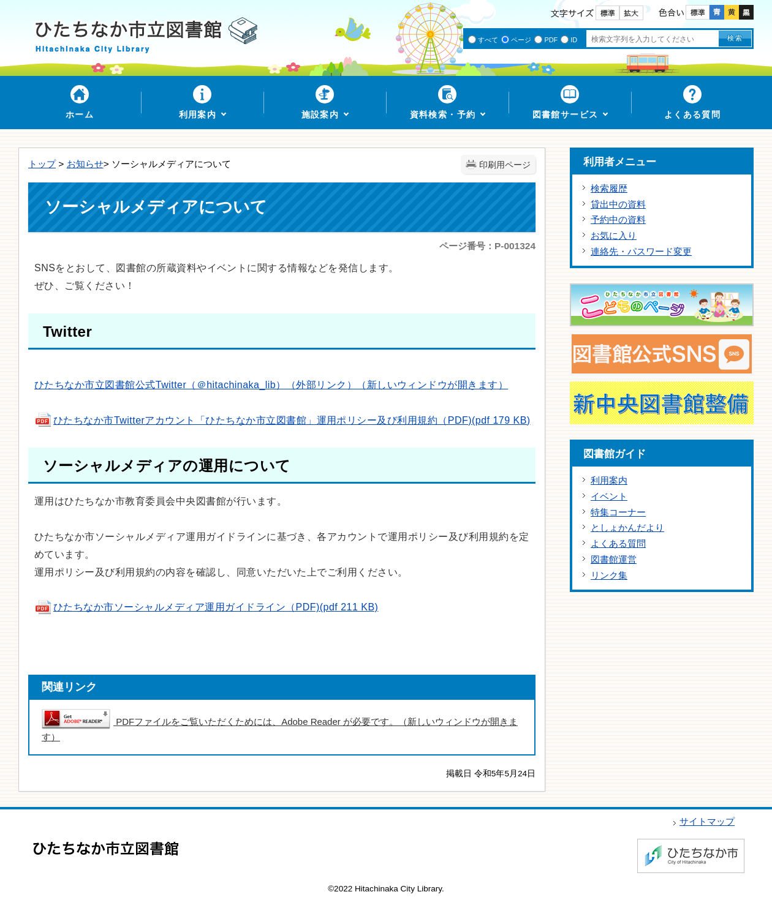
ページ (521, 39)
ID (573, 39)
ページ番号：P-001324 (487, 246)
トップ (42, 164)
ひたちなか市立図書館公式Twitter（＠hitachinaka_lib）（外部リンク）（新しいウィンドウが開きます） (271, 385)
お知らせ (85, 164)
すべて (488, 39)
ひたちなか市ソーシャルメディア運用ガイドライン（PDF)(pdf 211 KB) (206, 607)
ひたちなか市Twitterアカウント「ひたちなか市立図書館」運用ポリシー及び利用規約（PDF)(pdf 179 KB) (282, 420)
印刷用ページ (505, 165)
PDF (551, 39)
